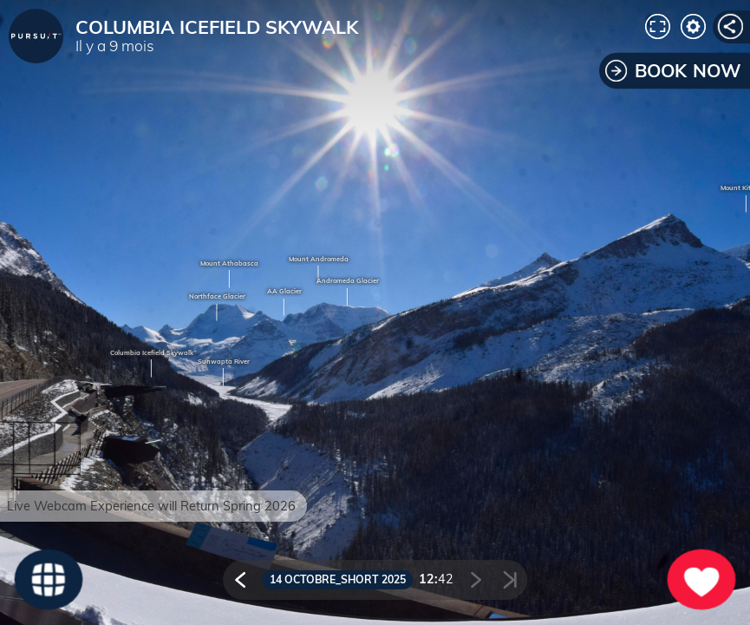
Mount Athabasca (229, 263)
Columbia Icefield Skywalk (151, 353)
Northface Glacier (217, 296)
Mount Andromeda (319, 259)
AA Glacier (284, 291)
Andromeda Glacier (347, 281)
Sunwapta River (224, 362)
